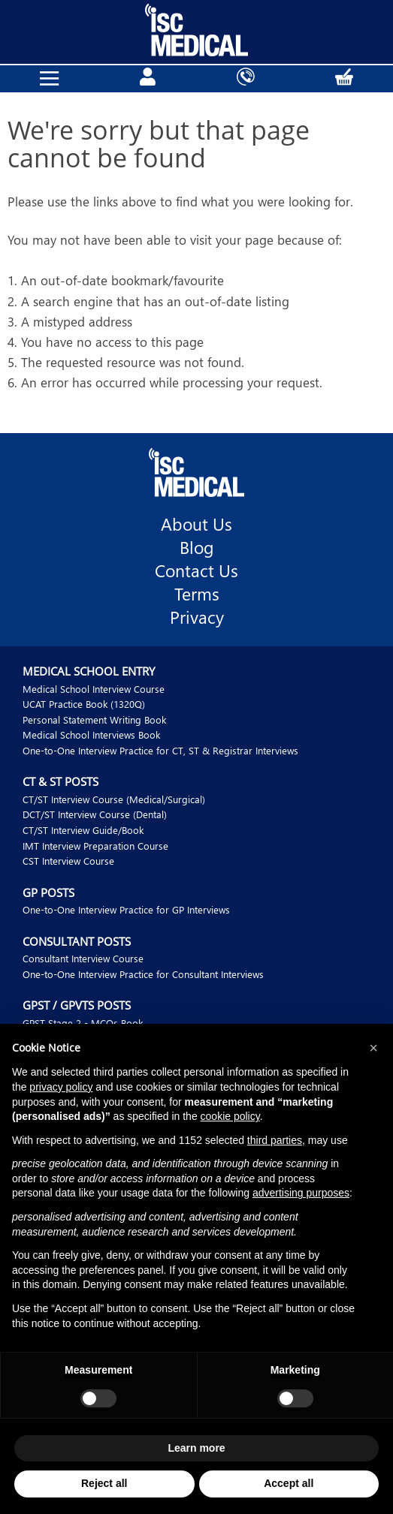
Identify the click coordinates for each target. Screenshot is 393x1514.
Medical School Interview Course (94, 688)
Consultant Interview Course (83, 958)
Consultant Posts (77, 941)
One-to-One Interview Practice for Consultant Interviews (143, 974)
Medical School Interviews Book (91, 734)
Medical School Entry (89, 671)
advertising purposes (300, 1193)
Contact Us (196, 570)
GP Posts (48, 892)
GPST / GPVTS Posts (77, 1005)
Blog (197, 547)
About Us (196, 524)
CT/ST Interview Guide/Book (83, 829)
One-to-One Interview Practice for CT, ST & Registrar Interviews (160, 750)
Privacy (197, 617)
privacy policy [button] (60, 1087)
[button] (373, 1048)
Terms (196, 593)
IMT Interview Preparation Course (95, 845)
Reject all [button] (104, 1483)
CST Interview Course (68, 860)
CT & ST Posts (60, 781)
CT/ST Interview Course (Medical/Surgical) (114, 799)
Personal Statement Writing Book (94, 719)
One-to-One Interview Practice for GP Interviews (126, 909)
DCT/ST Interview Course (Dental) (95, 814)
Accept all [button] (288, 1483)
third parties (274, 1140)
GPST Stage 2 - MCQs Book (83, 1022)
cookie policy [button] (230, 1116)
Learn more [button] (196, 1448)
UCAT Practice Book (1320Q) (84, 703)
